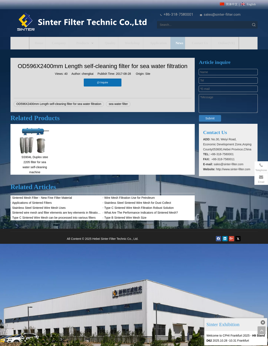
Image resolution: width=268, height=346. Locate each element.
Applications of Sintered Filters (32, 202)
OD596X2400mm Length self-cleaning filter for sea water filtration (58, 104)
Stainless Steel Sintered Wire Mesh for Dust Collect (137, 202)
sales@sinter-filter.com (222, 14)
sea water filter (118, 104)
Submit (210, 118)
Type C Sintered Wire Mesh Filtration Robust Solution (139, 207)
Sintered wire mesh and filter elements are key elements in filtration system (56, 212)
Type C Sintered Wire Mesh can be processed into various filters (53, 217)
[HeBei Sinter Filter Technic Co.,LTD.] (81, 22)
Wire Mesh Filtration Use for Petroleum (129, 197)
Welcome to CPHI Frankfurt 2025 (228, 335)
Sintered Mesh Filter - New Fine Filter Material (42, 197)
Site (147, 73)
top (261, 330)
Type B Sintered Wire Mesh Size (125, 217)
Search (253, 24)
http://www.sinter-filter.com (233, 169)
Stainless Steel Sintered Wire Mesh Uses (39, 207)
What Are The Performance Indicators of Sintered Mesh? (141, 212)
